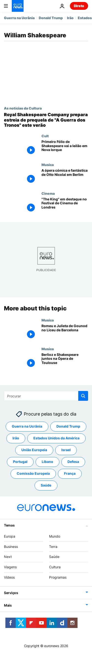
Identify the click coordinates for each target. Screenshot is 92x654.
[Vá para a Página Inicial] (18, 6)
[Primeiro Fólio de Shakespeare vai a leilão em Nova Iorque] (64, 148)
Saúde (54, 557)
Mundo (54, 536)
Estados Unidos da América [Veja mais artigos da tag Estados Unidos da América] (56, 438)
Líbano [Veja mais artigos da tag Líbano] (47, 461)
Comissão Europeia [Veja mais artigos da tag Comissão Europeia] (33, 473)
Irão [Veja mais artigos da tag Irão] (16, 438)
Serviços (11, 593)
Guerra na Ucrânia (19, 18)
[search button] (83, 396)
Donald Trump (51, 18)
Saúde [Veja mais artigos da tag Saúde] (46, 485)
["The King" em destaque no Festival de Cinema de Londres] (64, 205)
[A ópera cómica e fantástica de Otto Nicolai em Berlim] (64, 176)
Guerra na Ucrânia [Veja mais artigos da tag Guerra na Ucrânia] (27, 426)
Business (11, 546)
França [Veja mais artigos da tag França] (70, 473)
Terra (53, 546)
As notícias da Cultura (23, 108)
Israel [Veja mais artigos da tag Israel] (66, 450)
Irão (70, 18)
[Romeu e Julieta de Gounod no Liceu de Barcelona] (64, 332)
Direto (79, 6)
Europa (9, 536)
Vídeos (9, 577)
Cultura (55, 567)
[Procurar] (46, 396)
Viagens (10, 567)
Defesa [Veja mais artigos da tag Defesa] (73, 461)
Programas (57, 577)
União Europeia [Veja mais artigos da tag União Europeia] (34, 450)
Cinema (48, 193)
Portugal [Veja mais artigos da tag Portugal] (20, 461)
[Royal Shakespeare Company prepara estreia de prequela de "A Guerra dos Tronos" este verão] (46, 120)
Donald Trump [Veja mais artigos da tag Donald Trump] (68, 426)
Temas (9, 525)
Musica (47, 165)
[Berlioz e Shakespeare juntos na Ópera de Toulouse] (64, 360)
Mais (8, 605)
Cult (45, 136)
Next (8, 557)
